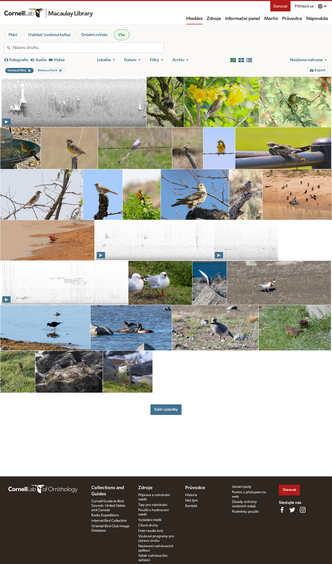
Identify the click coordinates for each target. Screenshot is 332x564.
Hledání (194, 18)
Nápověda (317, 18)
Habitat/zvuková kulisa (49, 35)
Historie (191, 495)
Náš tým (191, 500)
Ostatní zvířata (94, 35)
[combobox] (88, 48)
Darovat (280, 6)
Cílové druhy (148, 525)
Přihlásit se (304, 6)
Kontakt (191, 506)
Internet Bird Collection (109, 521)
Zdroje (214, 18)
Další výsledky (166, 409)
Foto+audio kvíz (150, 531)
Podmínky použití (245, 511)
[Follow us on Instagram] (303, 510)
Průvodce (292, 18)
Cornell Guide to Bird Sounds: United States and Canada (108, 505)
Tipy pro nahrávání (152, 505)
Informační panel (242, 18)
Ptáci (13, 35)
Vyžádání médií (149, 520)
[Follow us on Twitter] (292, 510)
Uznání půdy (241, 487)
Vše (121, 35)
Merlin (271, 18)
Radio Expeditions (105, 515)
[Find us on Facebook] (282, 510)
